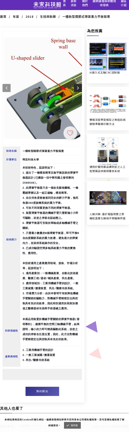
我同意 (74, 425)
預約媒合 (42, 391)
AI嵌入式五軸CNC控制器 (105, 72)
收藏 (70, 133)
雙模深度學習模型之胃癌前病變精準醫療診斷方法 (107, 122)
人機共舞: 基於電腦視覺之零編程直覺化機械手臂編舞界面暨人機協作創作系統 (107, 216)
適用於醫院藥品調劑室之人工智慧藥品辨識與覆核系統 (107, 169)
